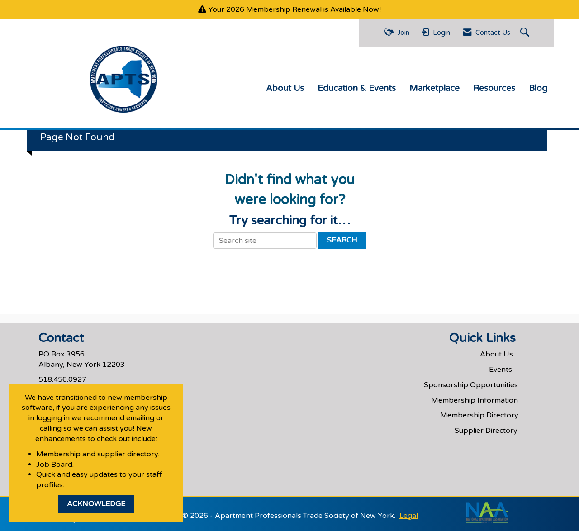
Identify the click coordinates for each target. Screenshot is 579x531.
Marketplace (434, 88)
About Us (285, 88)
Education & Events (357, 88)
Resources (494, 88)
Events (500, 369)
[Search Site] (526, 33)
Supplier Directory (486, 430)
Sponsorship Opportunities (471, 384)
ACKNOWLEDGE (96, 503)
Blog (538, 88)
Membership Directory (479, 415)
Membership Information (474, 400)
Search (342, 240)
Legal (408, 515)
